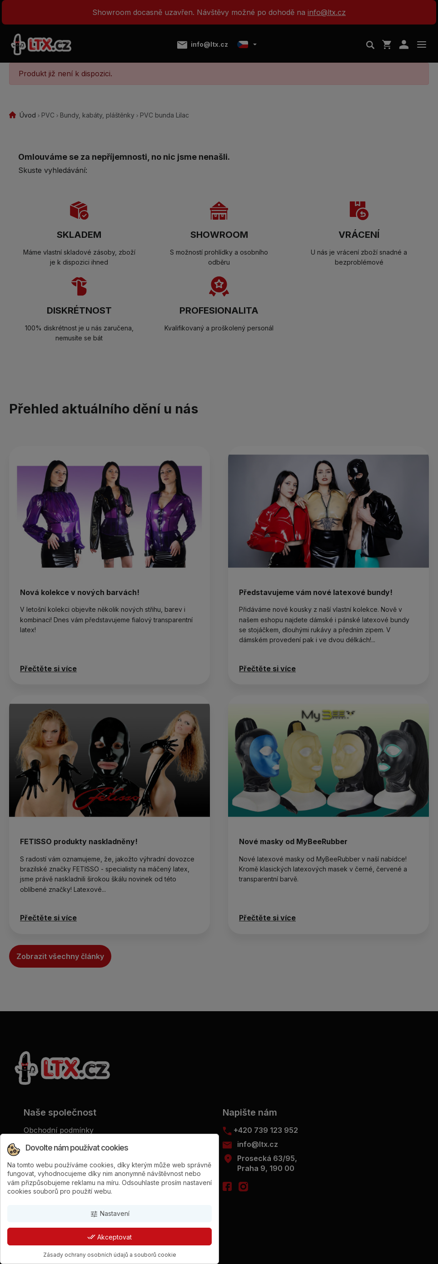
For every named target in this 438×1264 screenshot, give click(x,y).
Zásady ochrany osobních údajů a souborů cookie (109, 1254)
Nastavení (109, 1214)
